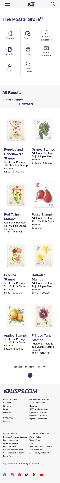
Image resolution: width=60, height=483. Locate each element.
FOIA (31, 443)
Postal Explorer (9, 446)
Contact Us (7, 403)
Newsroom (34, 406)
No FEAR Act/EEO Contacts (40, 446)
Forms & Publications (38, 412)
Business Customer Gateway (15, 437)
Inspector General (10, 443)
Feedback (7, 412)
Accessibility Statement (39, 453)
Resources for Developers (14, 453)
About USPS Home (37, 403)
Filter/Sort (25, 103)
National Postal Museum (13, 450)
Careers (6, 421)
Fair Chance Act (35, 450)
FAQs (5, 409)
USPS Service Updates (38, 409)
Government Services (38, 415)
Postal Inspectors (10, 440)
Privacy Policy (35, 437)
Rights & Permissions (38, 419)
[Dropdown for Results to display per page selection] (41, 366)
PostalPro (7, 456)
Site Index (7, 406)
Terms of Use (34, 440)
